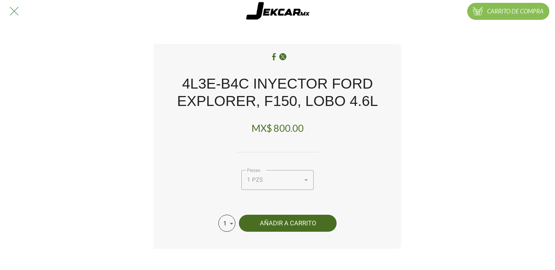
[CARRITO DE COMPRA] (508, 11)
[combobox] (277, 180)
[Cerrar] (14, 11)
